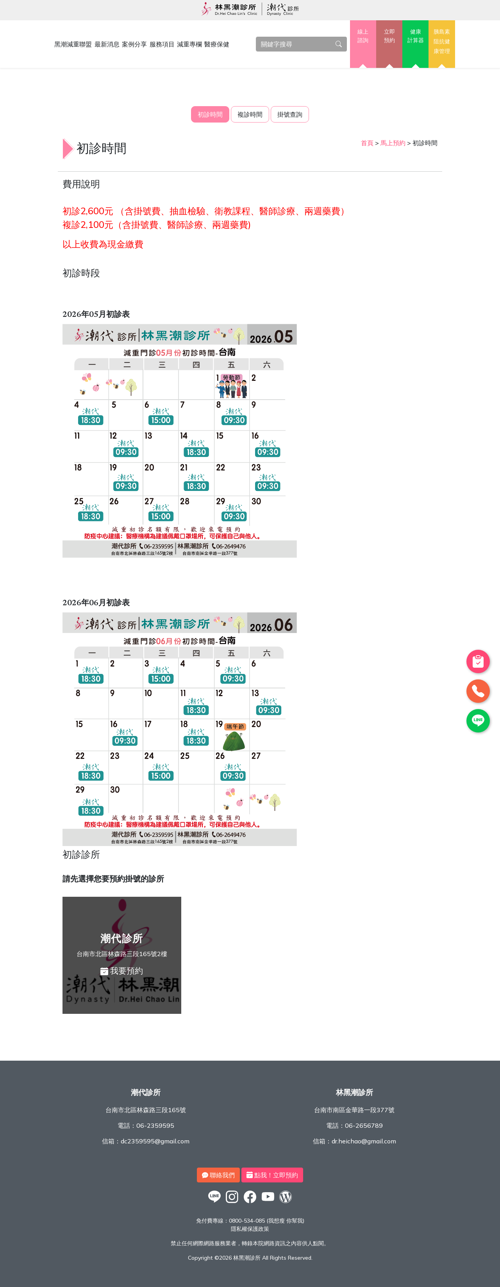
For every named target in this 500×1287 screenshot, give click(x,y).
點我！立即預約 (272, 1175)
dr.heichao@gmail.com (364, 1141)
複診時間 (250, 114)
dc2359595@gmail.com (155, 1141)
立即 (389, 36)
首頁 (367, 143)
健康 (415, 36)
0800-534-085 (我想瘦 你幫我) (266, 1220)
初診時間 (210, 114)
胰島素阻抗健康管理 (442, 41)
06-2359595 (155, 1125)
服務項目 (162, 44)
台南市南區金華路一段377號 (354, 1110)
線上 (363, 36)
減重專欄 (189, 44)
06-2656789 (364, 1125)
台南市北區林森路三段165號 (145, 1110)
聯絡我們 (218, 1175)
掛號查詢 (289, 114)
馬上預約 (392, 143)
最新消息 (107, 44)
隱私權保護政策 (250, 1228)
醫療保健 (216, 44)
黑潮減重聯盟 (73, 44)
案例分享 (134, 44)
